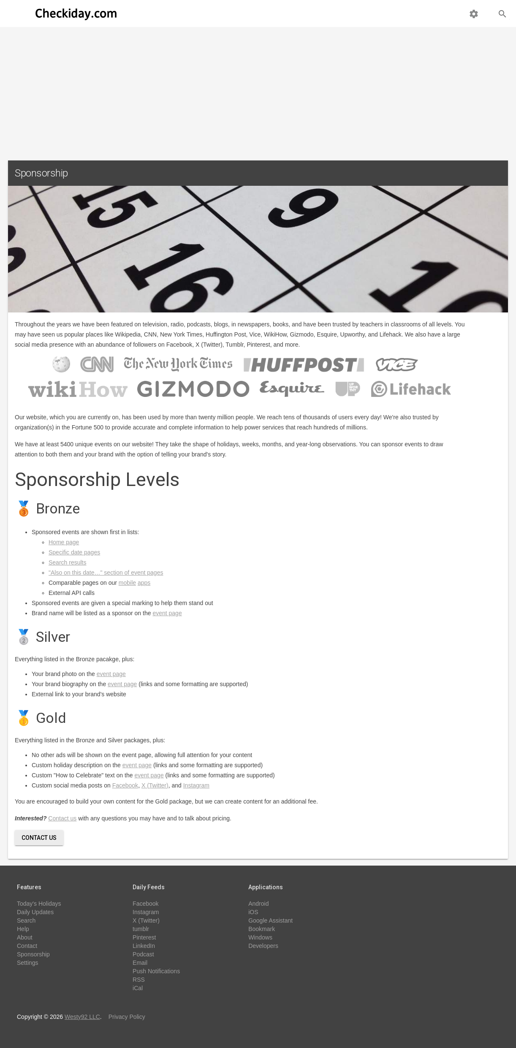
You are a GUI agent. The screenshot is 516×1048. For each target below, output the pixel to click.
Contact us (62, 818)
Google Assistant (270, 920)
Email (140, 962)
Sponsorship (33, 954)
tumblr (141, 929)
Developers (263, 945)
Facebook (125, 785)
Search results (67, 562)
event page (167, 613)
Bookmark (261, 929)
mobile (127, 582)
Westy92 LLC (82, 1016)
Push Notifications (156, 971)
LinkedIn (144, 945)
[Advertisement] (258, 90)
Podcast (143, 954)
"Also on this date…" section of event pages (106, 572)
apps (144, 582)
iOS (253, 912)
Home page (64, 542)
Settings (27, 962)
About (25, 937)
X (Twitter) (154, 785)
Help (23, 929)
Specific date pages (74, 552)
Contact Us (39, 837)
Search (26, 920)
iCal (138, 988)
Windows (260, 937)
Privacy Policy (127, 1016)
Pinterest (144, 937)
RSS (139, 979)
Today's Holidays (39, 903)
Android (258, 903)
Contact (27, 945)
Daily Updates (35, 912)
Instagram (196, 785)
